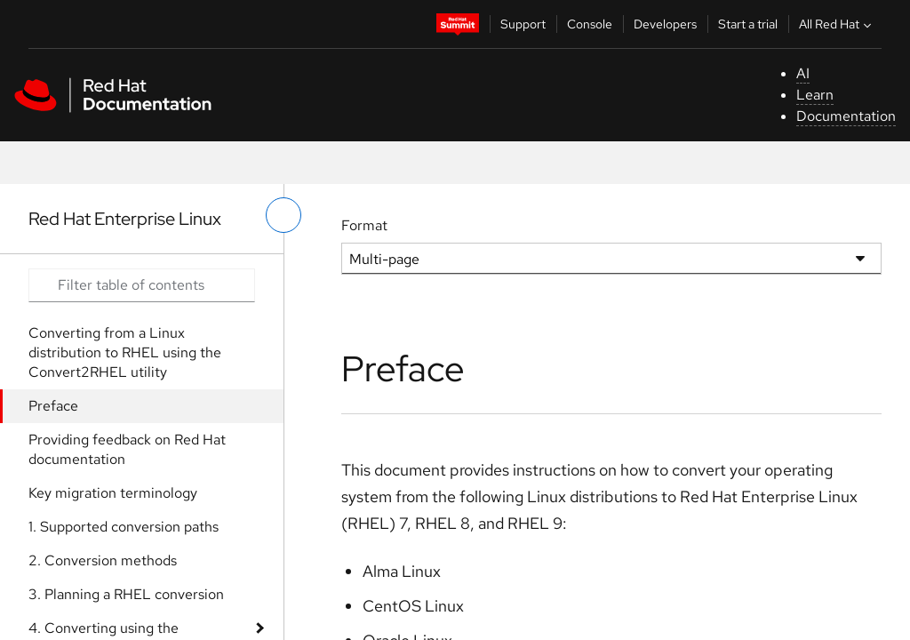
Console (589, 24)
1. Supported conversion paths (123, 526)
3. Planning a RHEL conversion (126, 594)
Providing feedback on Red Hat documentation (127, 449)
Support (523, 24)
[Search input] (141, 285)
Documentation (846, 116)
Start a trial (748, 24)
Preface (53, 405)
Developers (665, 24)
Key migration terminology (112, 493)
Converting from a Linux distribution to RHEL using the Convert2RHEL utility (124, 352)
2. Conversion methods (102, 560)
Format (364, 225)
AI (803, 73)
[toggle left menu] (283, 215)
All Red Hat (837, 24)
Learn (815, 94)
